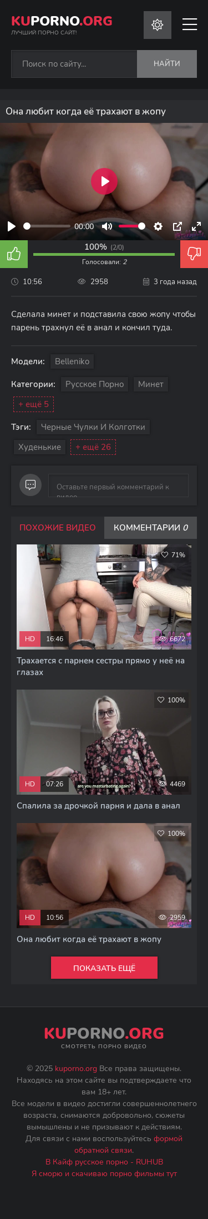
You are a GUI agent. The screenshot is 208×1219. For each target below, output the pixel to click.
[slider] (46, 226)
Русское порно (94, 384)
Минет (151, 384)
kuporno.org (76, 1068)
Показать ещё (104, 968)
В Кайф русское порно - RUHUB (104, 1162)
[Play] (12, 226)
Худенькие (39, 447)
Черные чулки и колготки (93, 427)
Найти (167, 64)
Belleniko (72, 361)
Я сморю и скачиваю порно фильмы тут (104, 1173)
